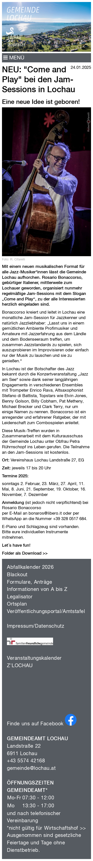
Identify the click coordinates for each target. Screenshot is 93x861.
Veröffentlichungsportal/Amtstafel (46, 611)
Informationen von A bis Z (37, 589)
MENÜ (13, 58)
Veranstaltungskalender (34, 658)
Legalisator (20, 597)
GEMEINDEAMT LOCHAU (37, 739)
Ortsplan (17, 604)
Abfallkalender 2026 (30, 567)
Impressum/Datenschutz (35, 626)
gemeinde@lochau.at (31, 768)
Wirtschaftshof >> (65, 828)
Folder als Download (21, 553)
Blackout (17, 575)
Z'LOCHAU (20, 665)
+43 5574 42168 (26, 761)
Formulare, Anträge (29, 582)
